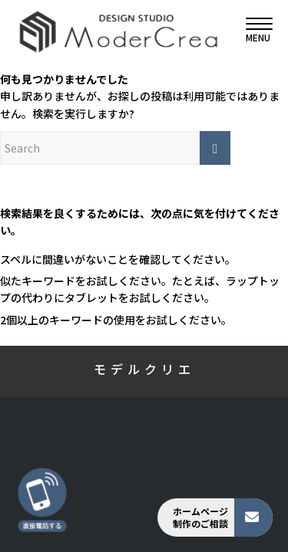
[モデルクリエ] (118, 30)
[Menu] (251, 30)
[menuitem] (251, 30)
